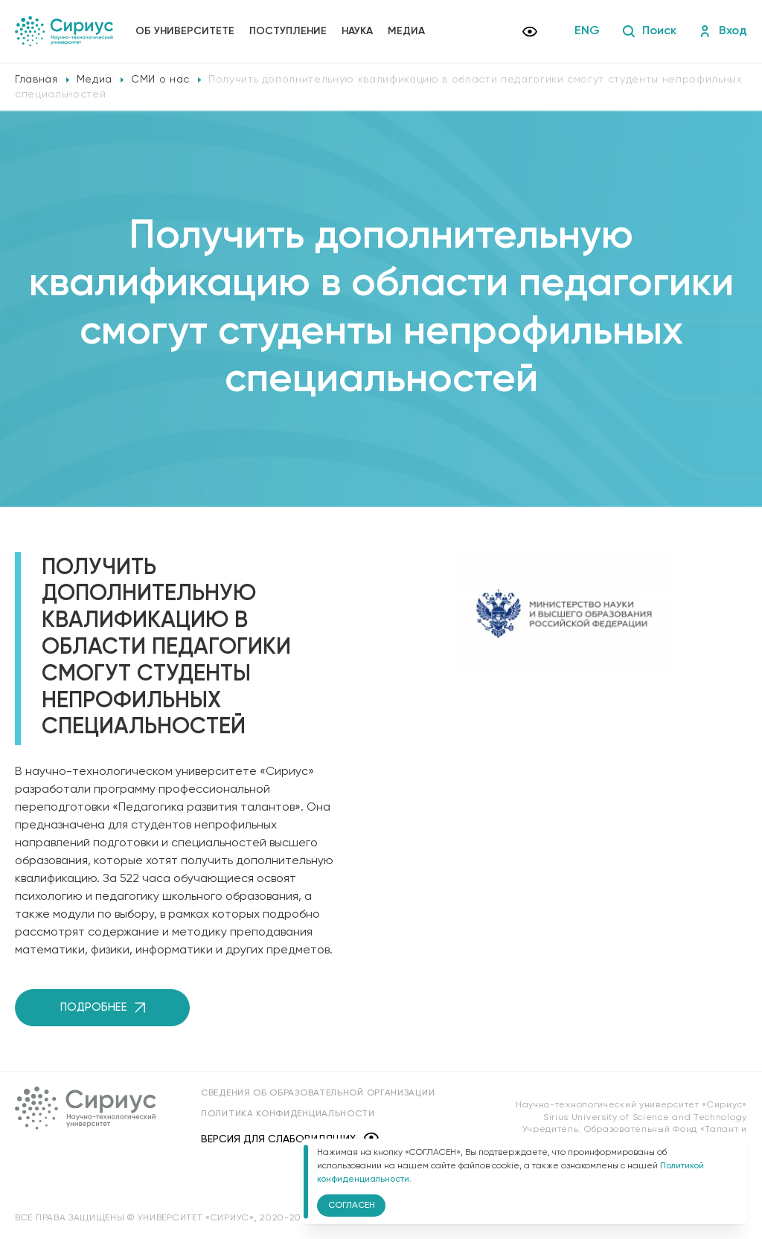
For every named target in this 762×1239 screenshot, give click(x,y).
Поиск (649, 31)
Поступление (288, 31)
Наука (357, 31)
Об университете (184, 31)
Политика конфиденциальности (288, 1114)
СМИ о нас (160, 79)
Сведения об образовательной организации (318, 1093)
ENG (587, 31)
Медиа (406, 31)
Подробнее (102, 1007)
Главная (36, 79)
